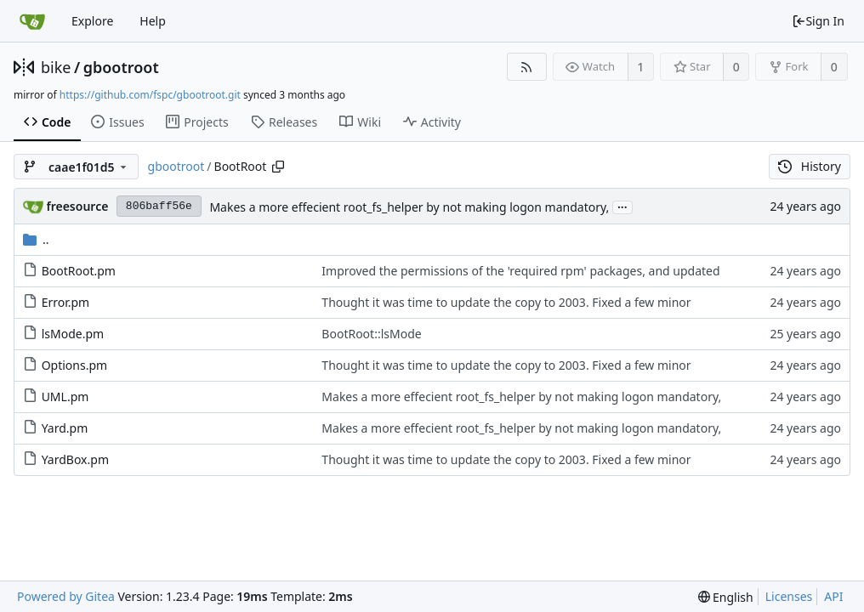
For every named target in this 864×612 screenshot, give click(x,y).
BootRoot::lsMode (371, 334)
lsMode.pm (73, 334)
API (833, 596)
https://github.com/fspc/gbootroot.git (150, 95)
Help (152, 21)
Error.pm (66, 302)
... (622, 206)
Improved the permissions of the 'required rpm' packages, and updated (520, 271)
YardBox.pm (75, 459)
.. (36, 239)
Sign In (818, 21)
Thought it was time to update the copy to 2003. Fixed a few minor (506, 302)
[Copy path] (278, 167)
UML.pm (65, 396)
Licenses (789, 596)
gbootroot (121, 67)
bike (56, 67)
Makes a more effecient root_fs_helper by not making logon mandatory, (409, 207)
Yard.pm (65, 428)
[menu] (725, 597)
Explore (92, 21)
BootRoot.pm (79, 271)
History (809, 166)
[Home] (32, 21)
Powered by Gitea (66, 596)
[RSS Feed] (527, 67)
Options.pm (75, 365)
